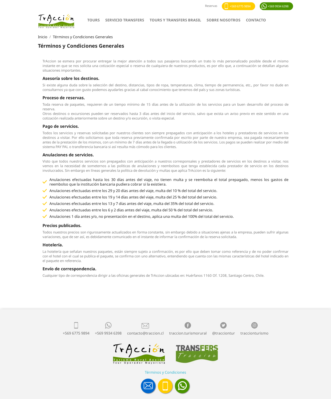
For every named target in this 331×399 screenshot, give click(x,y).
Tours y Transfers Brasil (175, 20)
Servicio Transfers (124, 20)
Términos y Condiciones (165, 372)
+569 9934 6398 (278, 6)
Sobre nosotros (223, 20)
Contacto (256, 20)
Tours (93, 20)
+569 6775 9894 (240, 6)
